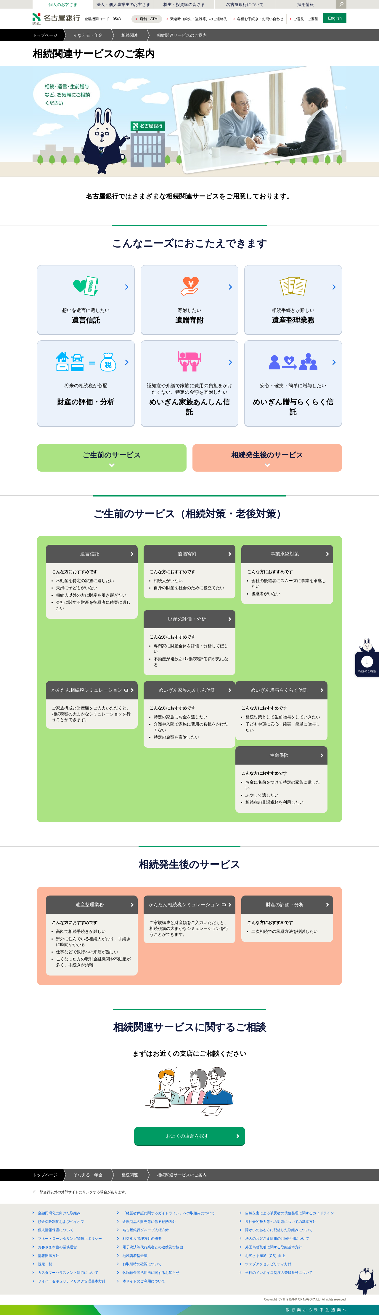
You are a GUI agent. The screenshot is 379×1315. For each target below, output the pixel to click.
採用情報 (305, 4)
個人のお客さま (63, 4)
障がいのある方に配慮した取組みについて (279, 1230)
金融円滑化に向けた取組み (59, 1213)
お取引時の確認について (142, 1264)
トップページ (45, 35)
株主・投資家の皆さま (184, 4)
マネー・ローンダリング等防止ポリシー (70, 1238)
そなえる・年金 (87, 35)
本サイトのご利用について (144, 1281)
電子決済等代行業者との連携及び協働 (153, 1247)
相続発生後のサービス (267, 455)
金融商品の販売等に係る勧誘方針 (149, 1222)
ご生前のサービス (112, 455)
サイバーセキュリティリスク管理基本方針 (71, 1281)
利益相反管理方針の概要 (142, 1238)
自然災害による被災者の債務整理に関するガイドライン (289, 1213)
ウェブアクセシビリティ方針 (268, 1264)
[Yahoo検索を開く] (341, 4)
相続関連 (129, 35)
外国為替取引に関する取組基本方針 (273, 1247)
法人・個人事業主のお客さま (123, 4)
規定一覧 (45, 1264)
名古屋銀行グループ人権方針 (146, 1230)
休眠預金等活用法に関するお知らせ (151, 1273)
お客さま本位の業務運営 (57, 1247)
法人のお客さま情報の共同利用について (277, 1238)
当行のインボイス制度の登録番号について (279, 1273)
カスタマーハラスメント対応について (68, 1273)
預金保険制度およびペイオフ (61, 1222)
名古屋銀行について (245, 4)
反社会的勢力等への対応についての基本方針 (280, 1222)
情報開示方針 (48, 1256)
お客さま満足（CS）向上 (265, 1256)
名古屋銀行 (56, 19)
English (335, 18)
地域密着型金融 (135, 1256)
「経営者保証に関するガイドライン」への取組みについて (169, 1213)
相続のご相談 (367, 664)
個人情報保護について (55, 1230)
